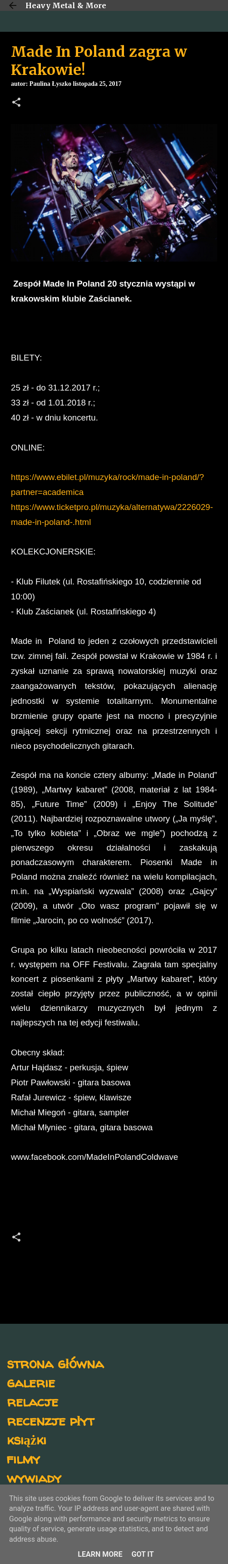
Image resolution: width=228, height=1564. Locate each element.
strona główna (55, 1363)
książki (26, 1439)
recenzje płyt (50, 1420)
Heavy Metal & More (65, 5)
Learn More (100, 1554)
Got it (142, 1554)
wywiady (34, 1477)
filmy (23, 1458)
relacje (32, 1401)
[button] (16, 103)
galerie (31, 1382)
